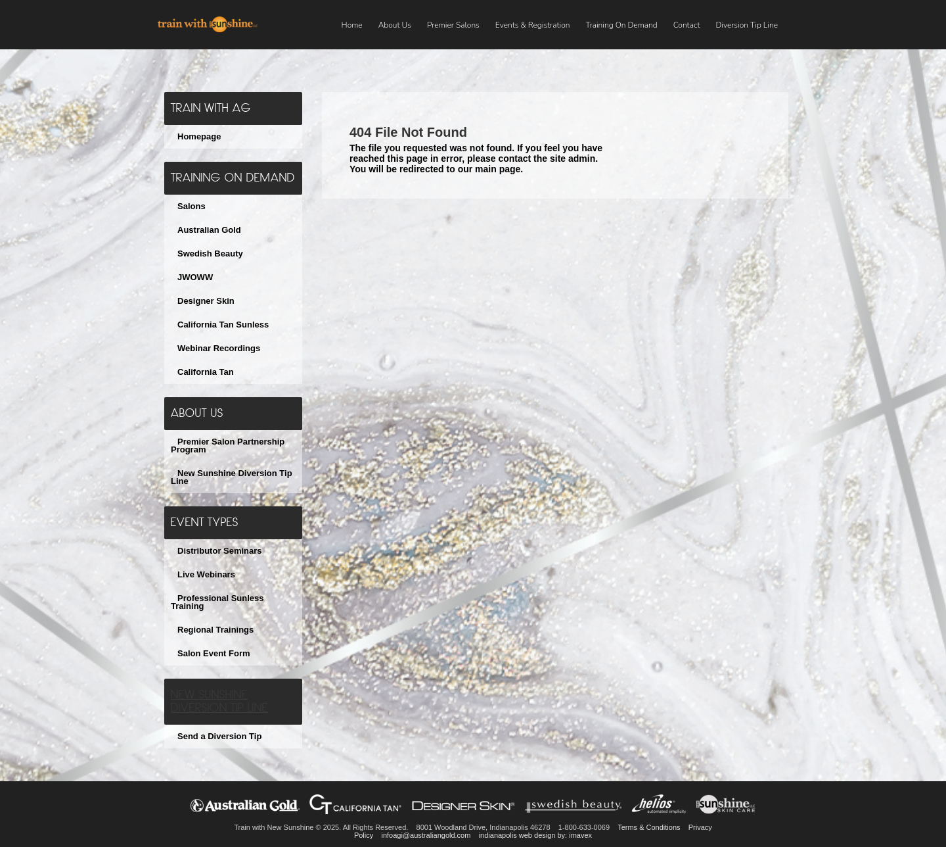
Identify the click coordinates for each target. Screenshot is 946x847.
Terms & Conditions (649, 827)
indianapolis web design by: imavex (535, 835)
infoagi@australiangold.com (425, 835)
